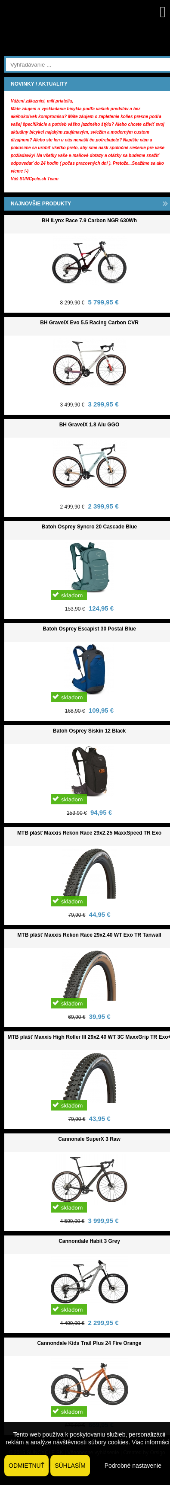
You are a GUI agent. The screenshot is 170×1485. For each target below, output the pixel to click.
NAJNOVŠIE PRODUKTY (41, 204)
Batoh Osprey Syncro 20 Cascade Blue (89, 527)
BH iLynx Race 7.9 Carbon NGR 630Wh (89, 221)
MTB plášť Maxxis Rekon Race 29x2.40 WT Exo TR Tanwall (89, 935)
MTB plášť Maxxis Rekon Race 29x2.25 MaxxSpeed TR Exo (89, 833)
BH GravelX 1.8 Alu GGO (89, 425)
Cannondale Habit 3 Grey (89, 1241)
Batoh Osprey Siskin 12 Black (89, 731)
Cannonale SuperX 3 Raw (89, 1139)
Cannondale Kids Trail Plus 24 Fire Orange (89, 1343)
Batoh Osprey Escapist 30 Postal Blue (89, 629)
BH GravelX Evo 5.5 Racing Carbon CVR (89, 323)
